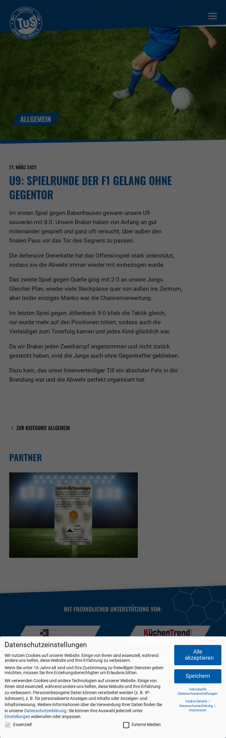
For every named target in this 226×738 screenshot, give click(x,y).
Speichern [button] (198, 676)
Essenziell (18, 724)
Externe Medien (142, 724)
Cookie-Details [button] (196, 701)
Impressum (197, 710)
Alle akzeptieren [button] (199, 655)
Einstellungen (17, 716)
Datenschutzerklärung (45, 710)
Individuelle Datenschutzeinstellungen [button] (197, 691)
